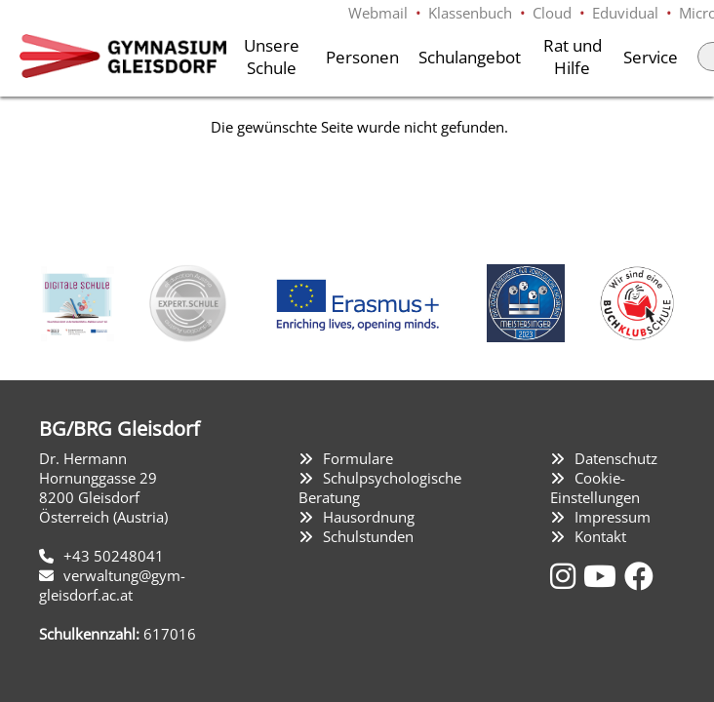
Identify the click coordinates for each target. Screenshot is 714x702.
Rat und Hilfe (572, 56)
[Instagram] (566, 576)
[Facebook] (639, 576)
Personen (362, 57)
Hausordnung (369, 516)
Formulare (358, 458)
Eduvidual (625, 12)
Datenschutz (616, 458)
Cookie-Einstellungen (595, 487)
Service (650, 57)
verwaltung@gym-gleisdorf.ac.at (112, 585)
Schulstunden (368, 536)
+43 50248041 (113, 556)
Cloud (552, 12)
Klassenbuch (470, 12)
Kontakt (600, 536)
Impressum (613, 516)
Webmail (378, 12)
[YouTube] (603, 576)
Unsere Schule (271, 56)
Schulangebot (469, 57)
